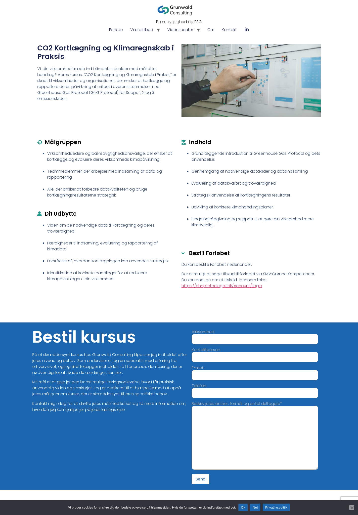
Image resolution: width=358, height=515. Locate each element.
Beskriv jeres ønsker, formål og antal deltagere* (255, 436)
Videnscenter (180, 30)
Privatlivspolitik (276, 507)
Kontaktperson (255, 354)
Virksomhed (255, 336)
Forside (116, 30)
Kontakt (229, 30)
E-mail (255, 372)
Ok (243, 507)
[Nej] (351, 507)
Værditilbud (141, 30)
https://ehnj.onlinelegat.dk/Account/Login (221, 286)
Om (210, 30)
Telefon (255, 390)
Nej (255, 507)
